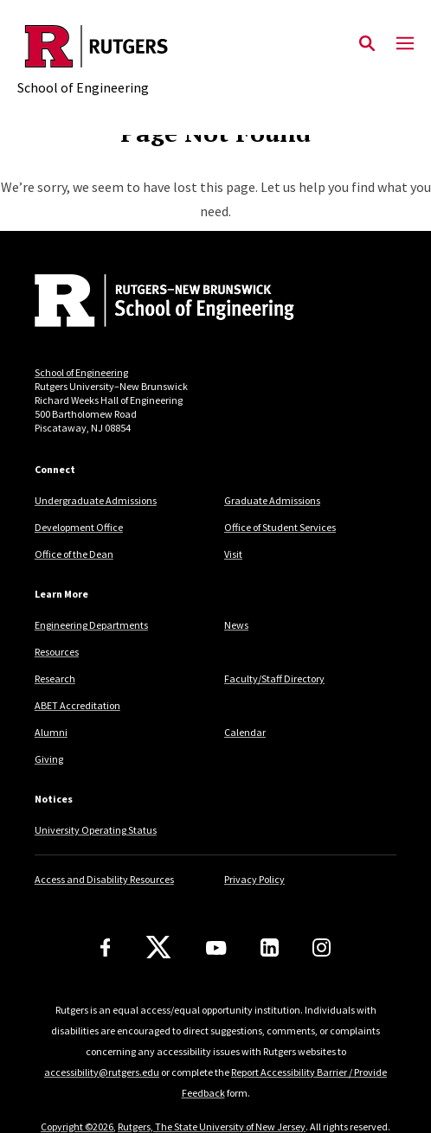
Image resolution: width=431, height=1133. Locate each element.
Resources (57, 651)
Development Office (79, 527)
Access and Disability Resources (104, 879)
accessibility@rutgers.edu (101, 1072)
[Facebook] (105, 947)
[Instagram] (321, 947)
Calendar (245, 732)
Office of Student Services (280, 527)
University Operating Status (96, 829)
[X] (158, 948)
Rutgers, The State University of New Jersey (212, 1126)
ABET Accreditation (77, 705)
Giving (49, 758)
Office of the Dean (74, 553)
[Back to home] (151, 302)
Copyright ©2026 (77, 1126)
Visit (233, 553)
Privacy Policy (254, 879)
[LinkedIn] (270, 947)
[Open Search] (367, 44)
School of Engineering (81, 372)
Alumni (51, 732)
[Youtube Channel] (216, 948)
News (236, 624)
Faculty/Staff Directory (274, 678)
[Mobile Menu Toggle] (405, 44)
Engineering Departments (91, 624)
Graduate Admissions (272, 500)
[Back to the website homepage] (96, 46)
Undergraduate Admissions (96, 500)
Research (55, 678)
